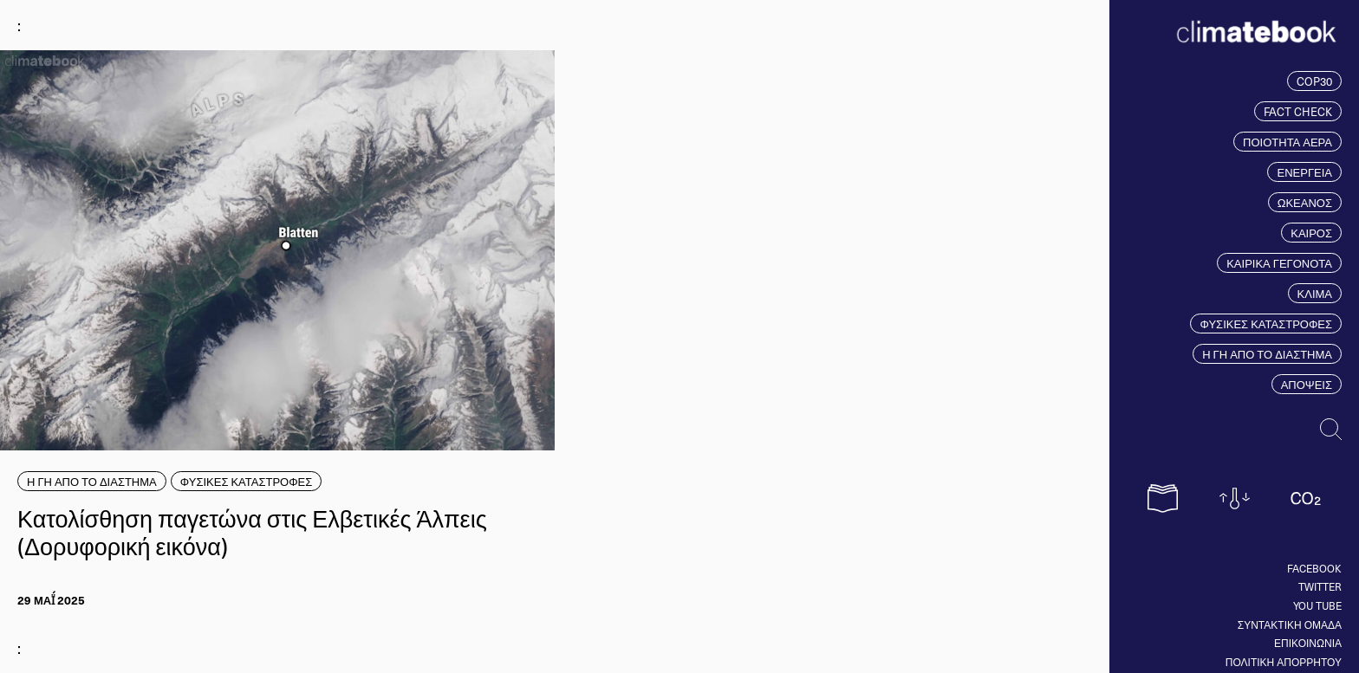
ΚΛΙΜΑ (1314, 293)
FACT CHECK (1298, 111)
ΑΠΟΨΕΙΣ (1306, 384)
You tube (1317, 605)
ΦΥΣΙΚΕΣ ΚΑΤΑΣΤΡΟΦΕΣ (1266, 323)
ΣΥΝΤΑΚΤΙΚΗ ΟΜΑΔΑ (1290, 624)
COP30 (1314, 81)
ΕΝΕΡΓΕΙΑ (1304, 172)
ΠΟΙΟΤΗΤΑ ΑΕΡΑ (1287, 141)
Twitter (1320, 586)
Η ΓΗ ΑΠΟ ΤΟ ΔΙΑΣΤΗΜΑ (1267, 354)
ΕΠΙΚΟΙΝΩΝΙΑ (1308, 642)
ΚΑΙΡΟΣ (1311, 232)
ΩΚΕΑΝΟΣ (1305, 202)
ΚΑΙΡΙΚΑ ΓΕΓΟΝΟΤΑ (1279, 263)
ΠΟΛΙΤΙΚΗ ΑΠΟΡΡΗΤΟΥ (1284, 662)
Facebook (1314, 568)
